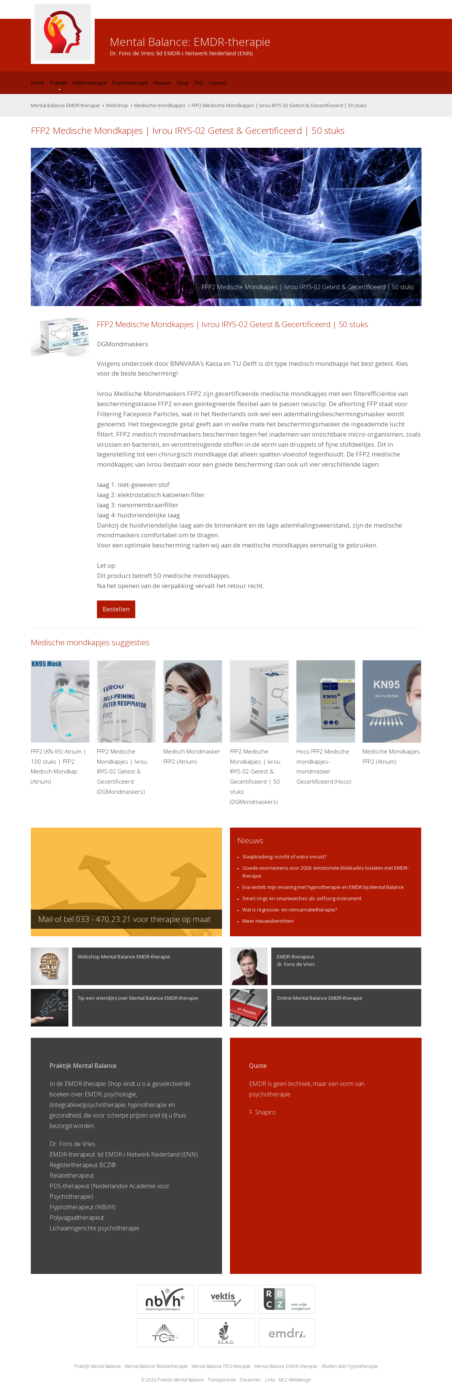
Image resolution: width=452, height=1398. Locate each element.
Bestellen (116, 609)
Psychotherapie (130, 82)
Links (270, 1380)
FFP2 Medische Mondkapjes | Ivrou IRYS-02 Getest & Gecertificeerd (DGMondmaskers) (126, 727)
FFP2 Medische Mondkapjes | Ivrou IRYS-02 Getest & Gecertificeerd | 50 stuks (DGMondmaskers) (259, 732)
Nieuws (162, 82)
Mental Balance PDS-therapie (221, 1366)
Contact (217, 82)
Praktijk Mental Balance (97, 1366)
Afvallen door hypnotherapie (349, 1366)
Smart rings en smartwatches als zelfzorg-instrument (301, 898)
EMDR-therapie (90, 82)
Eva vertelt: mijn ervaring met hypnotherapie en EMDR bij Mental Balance (323, 887)
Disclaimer (250, 1380)
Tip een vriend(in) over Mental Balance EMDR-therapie (114, 1008)
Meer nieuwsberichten (268, 920)
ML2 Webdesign (295, 1380)
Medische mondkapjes (160, 105)
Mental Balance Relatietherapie (156, 1366)
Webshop (117, 105)
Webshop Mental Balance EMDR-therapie (100, 966)
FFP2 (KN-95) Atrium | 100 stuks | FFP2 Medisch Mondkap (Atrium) (60, 722)
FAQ (198, 82)
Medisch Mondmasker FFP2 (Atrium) (192, 712)
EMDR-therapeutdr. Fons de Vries (272, 966)
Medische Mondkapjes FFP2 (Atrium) (392, 712)
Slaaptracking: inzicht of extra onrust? (284, 856)
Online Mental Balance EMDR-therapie (296, 1008)
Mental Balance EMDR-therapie (65, 105)
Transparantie (222, 1380)
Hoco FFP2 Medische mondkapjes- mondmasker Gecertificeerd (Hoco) (325, 722)
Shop (183, 82)
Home (37, 82)
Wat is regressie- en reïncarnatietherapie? (289, 909)
